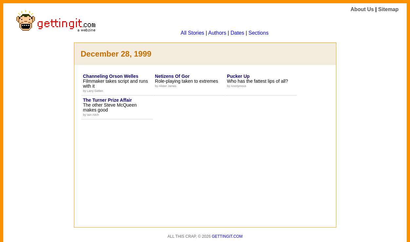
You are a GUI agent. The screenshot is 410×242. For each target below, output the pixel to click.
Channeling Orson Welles (110, 76)
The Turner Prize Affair (107, 100)
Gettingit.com (227, 236)
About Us (362, 9)
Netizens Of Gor (172, 76)
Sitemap (388, 9)
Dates (237, 33)
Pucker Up (238, 76)
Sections (258, 33)
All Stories (192, 33)
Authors (217, 33)
